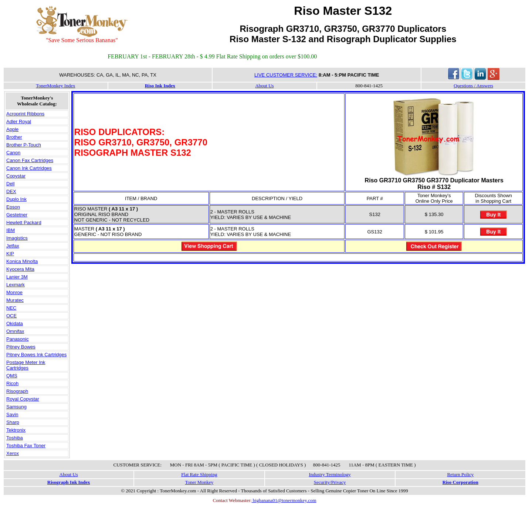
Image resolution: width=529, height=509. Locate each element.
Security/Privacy (330, 482)
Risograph (17, 391)
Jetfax (12, 246)
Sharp (12, 422)
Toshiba (14, 438)
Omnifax (15, 331)
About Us (264, 85)
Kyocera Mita (20, 269)
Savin (12, 414)
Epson (13, 207)
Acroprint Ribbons (25, 114)
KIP (10, 253)
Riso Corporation (460, 482)
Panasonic (17, 339)
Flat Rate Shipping (199, 474)
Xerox (12, 453)
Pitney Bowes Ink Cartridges (36, 354)
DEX (11, 191)
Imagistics (17, 238)
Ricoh (12, 383)
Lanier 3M (17, 277)
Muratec (15, 300)
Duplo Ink (16, 199)
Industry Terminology (329, 474)
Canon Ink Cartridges (29, 168)
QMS (11, 375)
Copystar (16, 176)
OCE (11, 315)
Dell (10, 183)
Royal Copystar (22, 399)
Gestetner (16, 215)
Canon (13, 152)
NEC (11, 308)
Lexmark (15, 284)
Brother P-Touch (23, 145)
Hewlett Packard (23, 222)
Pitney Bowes (20, 347)
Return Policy (460, 474)
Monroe (14, 292)
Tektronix (16, 430)
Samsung (16, 406)
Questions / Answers (473, 85)
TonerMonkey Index (55, 85)
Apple (12, 129)
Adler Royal (18, 121)
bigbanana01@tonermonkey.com (284, 500)
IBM (10, 230)
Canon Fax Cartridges (29, 160)
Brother (14, 137)
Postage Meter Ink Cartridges (25, 365)
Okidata (14, 323)
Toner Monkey (199, 482)
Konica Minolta (22, 261)
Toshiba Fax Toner (25, 445)
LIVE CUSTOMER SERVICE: (285, 75)
